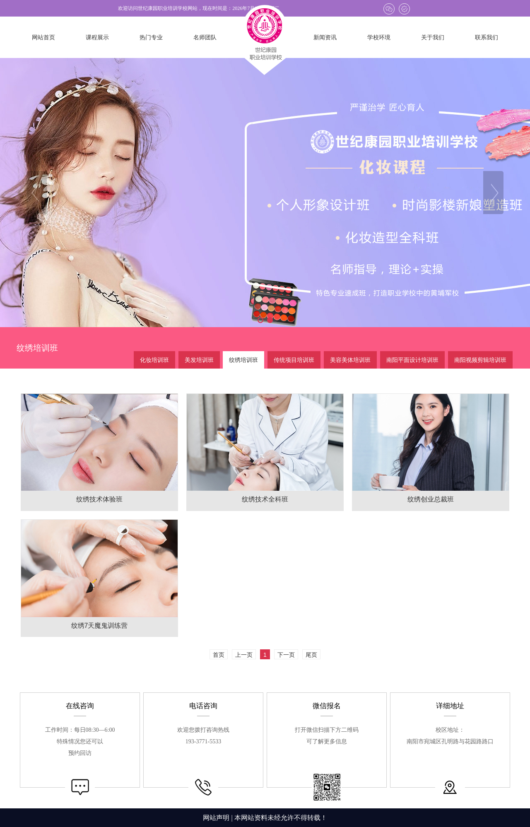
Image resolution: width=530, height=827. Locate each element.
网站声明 (216, 817)
